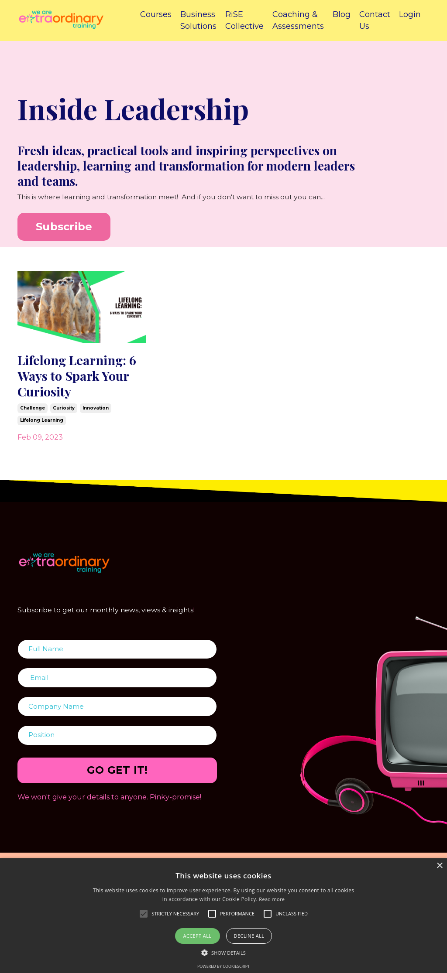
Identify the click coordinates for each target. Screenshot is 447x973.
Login (410, 14)
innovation (96, 414)
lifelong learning (41, 426)
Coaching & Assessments (298, 20)
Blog (342, 14)
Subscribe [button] (64, 226)
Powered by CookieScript (223, 966)
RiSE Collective (244, 20)
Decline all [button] (249, 935)
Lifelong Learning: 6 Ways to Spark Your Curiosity (77, 378)
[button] (223, 952)
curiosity (64, 414)
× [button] (439, 866)
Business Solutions (198, 20)
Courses (156, 14)
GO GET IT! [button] (117, 778)
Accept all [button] (197, 935)
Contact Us (374, 20)
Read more (272, 899)
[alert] (223, 915)
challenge (32, 414)
